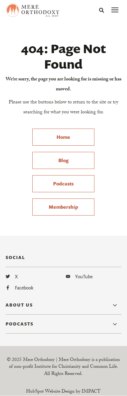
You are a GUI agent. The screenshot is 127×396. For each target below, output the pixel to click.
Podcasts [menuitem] (63, 183)
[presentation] (115, 10)
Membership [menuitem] (63, 207)
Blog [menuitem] (63, 160)
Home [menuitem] (63, 137)
